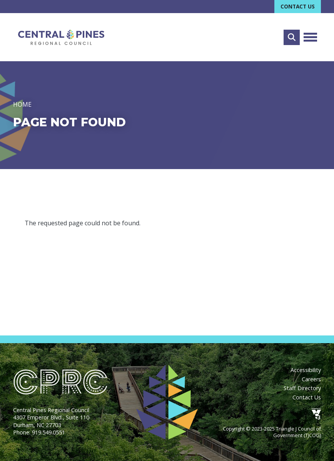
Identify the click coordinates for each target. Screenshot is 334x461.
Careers (311, 379)
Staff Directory (302, 388)
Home (22, 105)
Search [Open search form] (292, 37)
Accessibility (306, 370)
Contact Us (298, 6)
